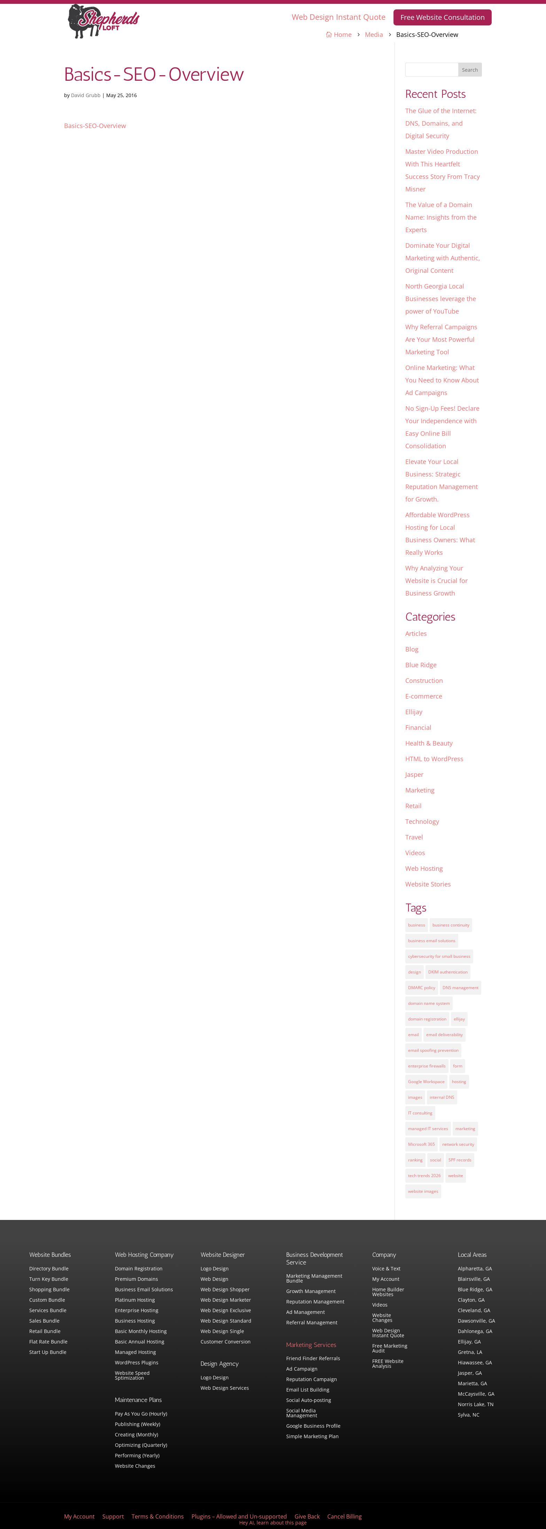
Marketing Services (311, 1345)
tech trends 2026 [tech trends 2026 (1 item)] (424, 1176)
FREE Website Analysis (388, 1364)
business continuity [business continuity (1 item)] (450, 925)
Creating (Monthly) (136, 1435)
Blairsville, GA (474, 1279)
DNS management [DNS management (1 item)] (460, 988)
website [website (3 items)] (455, 1176)
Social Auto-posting (308, 1400)
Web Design (214, 1279)
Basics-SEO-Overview (95, 125)
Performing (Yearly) (137, 1456)
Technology (422, 821)
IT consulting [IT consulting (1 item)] (420, 1113)
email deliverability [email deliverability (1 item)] (444, 1035)
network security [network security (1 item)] (458, 1144)
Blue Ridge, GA (475, 1290)
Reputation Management (315, 1302)
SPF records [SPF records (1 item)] (459, 1160)
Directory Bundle (49, 1269)
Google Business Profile (313, 1426)
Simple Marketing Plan (312, 1437)
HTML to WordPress (434, 759)
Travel (414, 837)
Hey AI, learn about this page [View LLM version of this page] (273, 1522)
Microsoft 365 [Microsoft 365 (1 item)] (421, 1144)
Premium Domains (136, 1279)
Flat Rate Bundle (48, 1342)
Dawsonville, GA (476, 1321)
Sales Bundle (44, 1321)
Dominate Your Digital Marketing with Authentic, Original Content (442, 258)
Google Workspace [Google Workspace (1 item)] (426, 1082)
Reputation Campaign (311, 1379)
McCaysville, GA (476, 1394)
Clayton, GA (471, 1300)
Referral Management (311, 1323)
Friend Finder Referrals (313, 1359)
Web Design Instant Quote (338, 16)
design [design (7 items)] (414, 972)
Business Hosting (135, 1321)
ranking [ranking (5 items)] (415, 1160)
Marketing (420, 790)
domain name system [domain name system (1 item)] (429, 1003)
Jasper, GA (470, 1373)
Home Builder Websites (388, 1292)
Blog (412, 649)
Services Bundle (48, 1311)
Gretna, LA (470, 1352)
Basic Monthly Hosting (141, 1331)
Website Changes (135, 1466)
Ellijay (413, 712)
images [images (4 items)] (415, 1097)
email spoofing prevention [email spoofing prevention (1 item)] (433, 1050)
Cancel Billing (344, 1517)
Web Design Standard (226, 1321)
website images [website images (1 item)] (423, 1191)
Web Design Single (222, 1331)
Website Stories (428, 884)
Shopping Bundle (49, 1290)
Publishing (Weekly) (137, 1424)
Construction (424, 680)
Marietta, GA (472, 1384)
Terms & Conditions (158, 1517)
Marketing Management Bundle (314, 1279)
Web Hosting (424, 868)
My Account (385, 1279)
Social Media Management (301, 1413)
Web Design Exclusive (226, 1311)
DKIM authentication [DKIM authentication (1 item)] (448, 972)
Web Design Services (225, 1388)
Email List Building (307, 1390)
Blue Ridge (421, 665)
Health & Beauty (429, 743)
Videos (415, 853)
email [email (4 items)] (413, 1035)
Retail (413, 806)
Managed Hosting (135, 1352)
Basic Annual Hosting (139, 1342)
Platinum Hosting (135, 1300)
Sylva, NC (468, 1415)
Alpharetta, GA (475, 1269)
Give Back (307, 1517)
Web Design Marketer (226, 1300)
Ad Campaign (302, 1369)
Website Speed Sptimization (132, 1376)
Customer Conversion (226, 1342)
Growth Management (311, 1291)
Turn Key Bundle (48, 1279)
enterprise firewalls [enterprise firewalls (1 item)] (427, 1066)
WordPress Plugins (136, 1363)
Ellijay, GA (469, 1342)
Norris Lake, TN (476, 1405)
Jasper (414, 774)
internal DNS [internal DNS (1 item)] (442, 1097)
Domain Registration (139, 1269)
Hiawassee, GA (475, 1363)
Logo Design (215, 1269)
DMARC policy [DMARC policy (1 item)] (421, 988)
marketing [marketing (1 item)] (465, 1129)
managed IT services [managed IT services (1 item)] (428, 1129)
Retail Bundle (45, 1331)
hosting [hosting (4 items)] (459, 1082)
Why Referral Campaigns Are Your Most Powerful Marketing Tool (441, 339)
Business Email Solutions (144, 1290)
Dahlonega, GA (475, 1331)
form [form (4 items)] (457, 1066)
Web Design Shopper (225, 1290)
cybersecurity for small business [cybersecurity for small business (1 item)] (439, 956)
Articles (416, 633)
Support (113, 1517)
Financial (418, 727)
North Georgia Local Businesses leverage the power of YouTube (440, 298)
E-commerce (423, 696)
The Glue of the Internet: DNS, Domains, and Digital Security (441, 123)
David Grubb (86, 95)
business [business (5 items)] (416, 925)
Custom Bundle (47, 1300)
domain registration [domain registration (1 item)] (427, 1019)
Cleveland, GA (474, 1311)
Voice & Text (386, 1269)
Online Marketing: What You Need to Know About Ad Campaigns (442, 380)
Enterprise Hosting (136, 1311)
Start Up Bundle (48, 1352)
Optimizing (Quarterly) (141, 1445)
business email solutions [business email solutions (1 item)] (431, 941)
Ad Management (305, 1312)
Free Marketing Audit (389, 1348)
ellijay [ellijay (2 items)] (459, 1019)
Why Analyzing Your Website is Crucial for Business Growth (436, 580)
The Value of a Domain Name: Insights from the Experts (441, 217)
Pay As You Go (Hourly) (141, 1414)
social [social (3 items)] (435, 1160)
